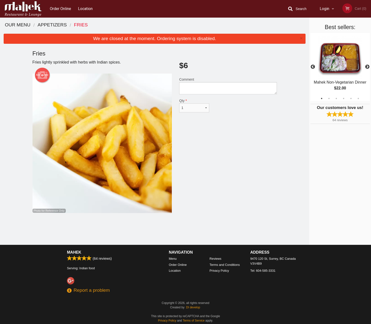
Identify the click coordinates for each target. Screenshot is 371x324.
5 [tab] (351, 98)
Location (85, 8)
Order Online (60, 8)
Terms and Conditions (224, 265)
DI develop (193, 307)
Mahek (74, 252)
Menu (173, 258)
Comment (228, 85)
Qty (194, 105)
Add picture (42, 75)
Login (324, 8)
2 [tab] (329, 98)
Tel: (262, 270)
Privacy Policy (219, 270)
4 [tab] (343, 98)
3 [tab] (336, 98)
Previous (312, 67)
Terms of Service (194, 320)
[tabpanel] (340, 67)
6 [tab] (358, 98)
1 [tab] (321, 98)
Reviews (215, 258)
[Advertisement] (155, 229)
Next (367, 67)
